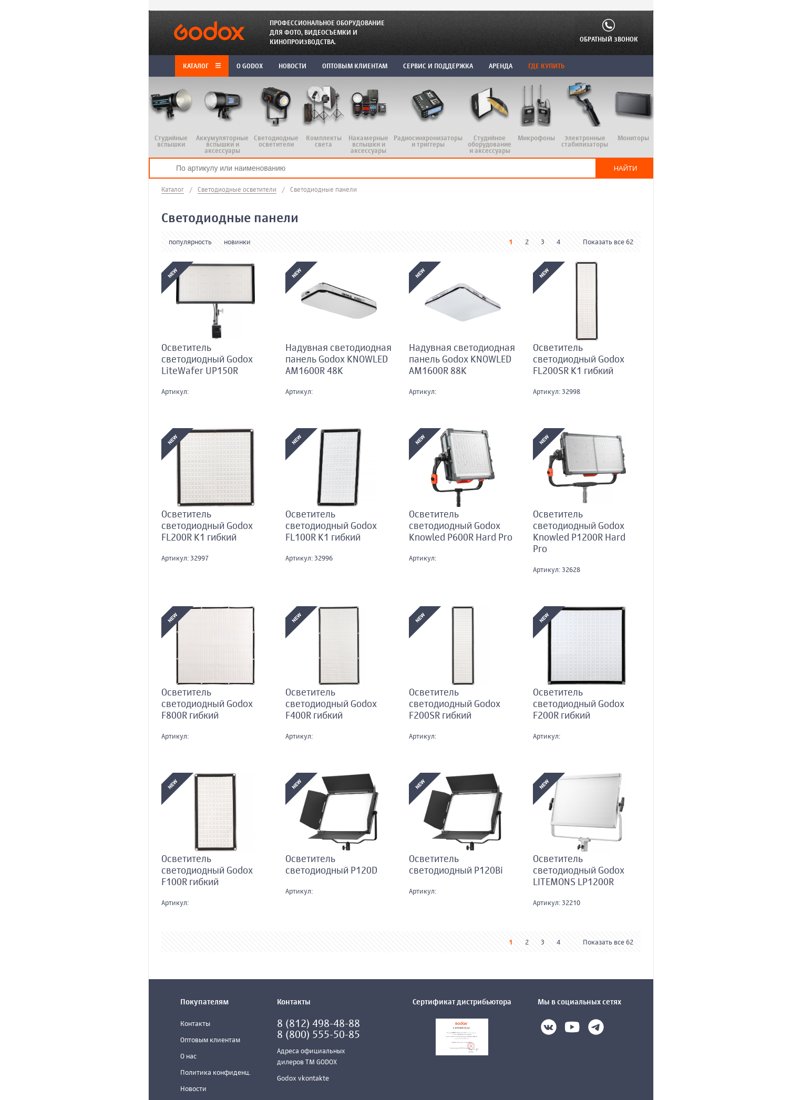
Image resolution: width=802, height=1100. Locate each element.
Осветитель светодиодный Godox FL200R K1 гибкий (207, 526)
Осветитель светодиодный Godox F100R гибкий (207, 871)
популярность (190, 242)
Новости (193, 1089)
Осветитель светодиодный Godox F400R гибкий (331, 704)
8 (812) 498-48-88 (318, 1024)
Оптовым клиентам (210, 1040)
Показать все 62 (608, 242)
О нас (188, 1056)
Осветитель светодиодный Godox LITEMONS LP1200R (578, 871)
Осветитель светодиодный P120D (331, 865)
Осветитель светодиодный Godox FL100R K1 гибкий (331, 526)
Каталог (202, 67)
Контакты (195, 1024)
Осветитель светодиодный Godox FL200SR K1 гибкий (578, 360)
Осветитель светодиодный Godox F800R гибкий (207, 704)
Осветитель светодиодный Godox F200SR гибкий (454, 704)
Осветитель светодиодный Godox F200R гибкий (578, 704)
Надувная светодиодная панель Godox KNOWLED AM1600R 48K (338, 360)
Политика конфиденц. (215, 1073)
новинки (237, 242)
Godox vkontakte (303, 1078)
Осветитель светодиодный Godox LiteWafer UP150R (207, 360)
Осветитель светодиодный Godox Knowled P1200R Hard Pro (579, 532)
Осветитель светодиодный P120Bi (456, 865)
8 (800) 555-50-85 (318, 1035)
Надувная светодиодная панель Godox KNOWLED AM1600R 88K (462, 360)
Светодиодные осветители (237, 190)
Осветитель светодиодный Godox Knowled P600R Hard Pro (460, 526)
